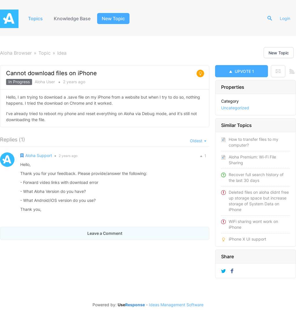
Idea (61, 53)
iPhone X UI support (247, 239)
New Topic (113, 18)
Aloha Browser (16, 53)
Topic (44, 53)
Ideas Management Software (176, 305)
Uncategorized (235, 107)
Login (285, 18)
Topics (35, 18)
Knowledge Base (72, 18)
